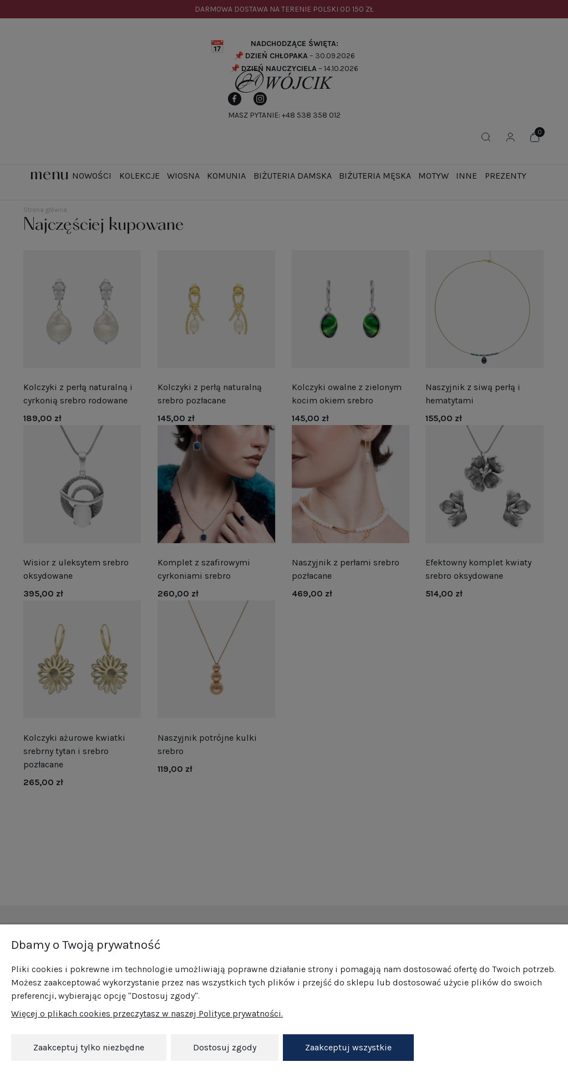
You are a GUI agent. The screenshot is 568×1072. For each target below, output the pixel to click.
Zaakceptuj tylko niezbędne (88, 1047)
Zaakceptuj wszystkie (348, 1047)
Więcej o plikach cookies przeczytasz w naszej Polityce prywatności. (147, 1014)
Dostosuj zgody (224, 1047)
